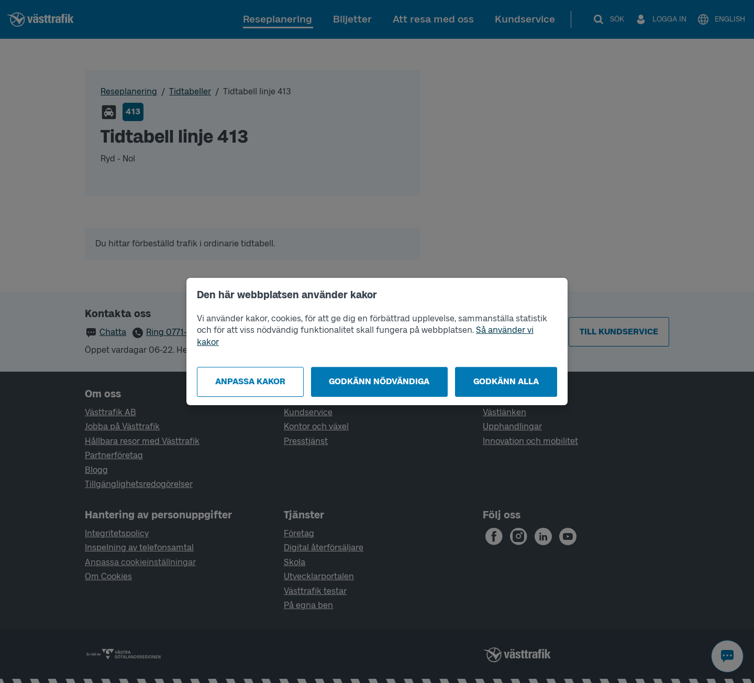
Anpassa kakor (250, 381)
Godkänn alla (506, 381)
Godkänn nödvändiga (379, 381)
